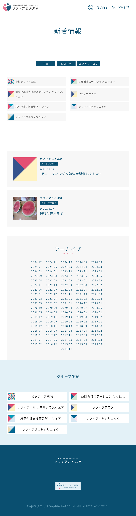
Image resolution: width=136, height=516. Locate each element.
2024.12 (36, 262)
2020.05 (36, 312)
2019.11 (51, 317)
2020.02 (81, 312)
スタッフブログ (88, 64)
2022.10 (51, 285)
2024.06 (51, 267)
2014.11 (66, 349)
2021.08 (36, 298)
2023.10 (96, 271)
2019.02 (81, 321)
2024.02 (36, 271)
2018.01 (36, 335)
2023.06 (81, 276)
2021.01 (66, 303)
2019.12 (36, 317)
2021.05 (81, 298)
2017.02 (36, 344)
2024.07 (36, 267)
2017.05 (66, 339)
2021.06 (66, 298)
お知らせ (66, 64)
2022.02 (96, 289)
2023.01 (81, 280)
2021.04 (96, 298)
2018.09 (81, 326)
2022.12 (96, 280)
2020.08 (66, 308)
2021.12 (51, 294)
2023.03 (51, 280)
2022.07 (96, 285)
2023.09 (36, 276)
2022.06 (36, 289)
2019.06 (36, 321)
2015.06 (81, 344)
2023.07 (66, 276)
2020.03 (66, 312)
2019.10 (66, 317)
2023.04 (36, 280)
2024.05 (66, 267)
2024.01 (51, 271)
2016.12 (51, 344)
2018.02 (96, 330)
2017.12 (51, 335)
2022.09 (66, 285)
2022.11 (36, 285)
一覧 (46, 64)
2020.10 (36, 308)
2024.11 (51, 262)
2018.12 (36, 326)
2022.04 (66, 289)
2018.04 (66, 330)
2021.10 (81, 294)
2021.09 (96, 294)
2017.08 (96, 335)
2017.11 (66, 335)
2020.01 (96, 312)
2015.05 (96, 344)
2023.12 (66, 271)
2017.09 (81, 335)
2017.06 (51, 339)
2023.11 (81, 271)
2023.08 (51, 276)
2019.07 (96, 317)
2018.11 (51, 326)
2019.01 (96, 321)
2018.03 (81, 330)
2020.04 (51, 312)
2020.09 (51, 308)
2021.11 (66, 294)
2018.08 (96, 326)
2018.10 (66, 326)
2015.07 (66, 344)
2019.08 (81, 317)
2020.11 (96, 303)
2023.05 (96, 276)
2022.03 (81, 289)
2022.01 (36, 294)
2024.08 (96, 262)
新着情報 (68, 31)
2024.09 (81, 262)
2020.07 (81, 308)
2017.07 (36, 339)
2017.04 (81, 339)
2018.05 (51, 330)
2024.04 (81, 267)
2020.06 (96, 308)
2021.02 (51, 303)
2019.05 (51, 321)
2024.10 (66, 262)
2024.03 (96, 267)
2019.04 (66, 321)
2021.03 (36, 303)
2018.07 (36, 330)
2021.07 (51, 298)
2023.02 (66, 280)
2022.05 (51, 289)
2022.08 (81, 285)
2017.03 (96, 339)
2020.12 (81, 303)
